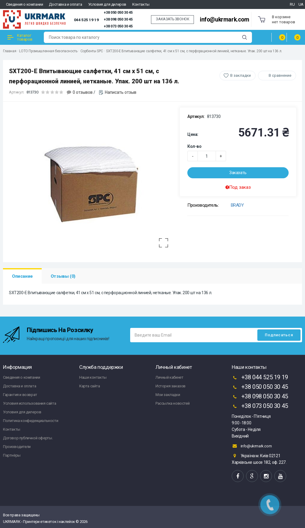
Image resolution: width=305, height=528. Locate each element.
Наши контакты (93, 377)
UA (301, 4)
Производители (17, 446)
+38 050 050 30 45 (118, 12)
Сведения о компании (24, 4)
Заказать (238, 172)
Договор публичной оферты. (28, 438)
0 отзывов (83, 92)
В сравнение (280, 75)
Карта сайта (89, 386)
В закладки (240, 75)
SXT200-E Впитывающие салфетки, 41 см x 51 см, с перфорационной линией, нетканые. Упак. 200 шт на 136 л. (194, 51)
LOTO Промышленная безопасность (48, 51)
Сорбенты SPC (91, 51)
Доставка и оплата (65, 4)
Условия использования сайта (29, 403)
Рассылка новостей (172, 403)
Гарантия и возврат (20, 394)
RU (292, 4)
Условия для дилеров (107, 4)
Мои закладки (167, 394)
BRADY (237, 205)
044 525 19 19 (86, 19)
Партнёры (12, 455)
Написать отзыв (120, 92)
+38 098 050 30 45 (118, 19)
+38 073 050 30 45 (118, 26)
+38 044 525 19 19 (260, 378)
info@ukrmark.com (224, 19)
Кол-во (194, 146)
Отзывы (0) (63, 276)
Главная (9, 51)
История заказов (170, 386)
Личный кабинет (169, 377)
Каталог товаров (19, 37)
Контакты (141, 4)
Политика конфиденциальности (30, 420)
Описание (22, 276)
